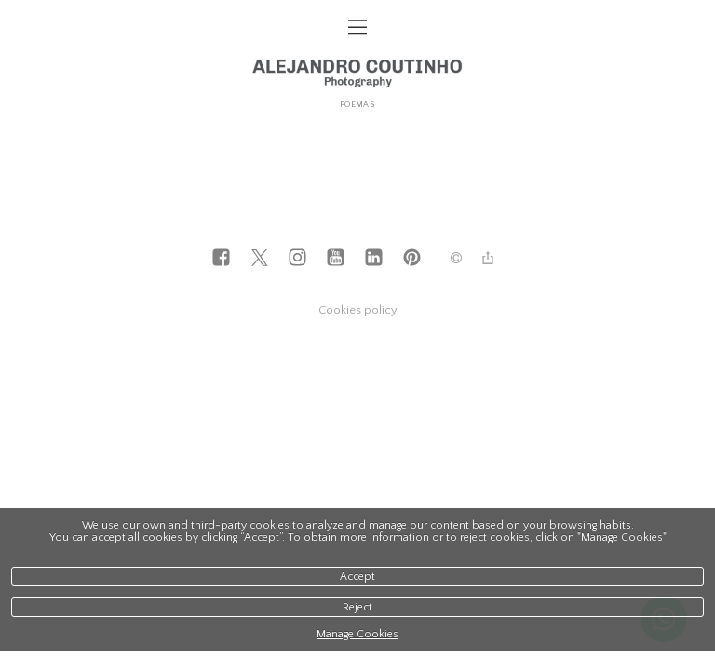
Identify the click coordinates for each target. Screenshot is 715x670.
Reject (357, 607)
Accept (357, 576)
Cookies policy (358, 309)
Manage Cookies (357, 634)
